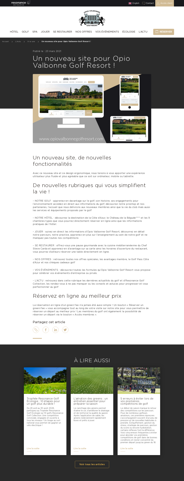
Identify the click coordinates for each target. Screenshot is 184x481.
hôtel (14, 32)
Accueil (5, 41)
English (135, 3)
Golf (25, 32)
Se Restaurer (62, 32)
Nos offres (83, 32)
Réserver (166, 32)
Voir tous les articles (92, 464)
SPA (34, 32)
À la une (31, 41)
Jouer (45, 32)
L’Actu (143, 32)
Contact (150, 3)
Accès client (166, 3)
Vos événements (107, 32)
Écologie (128, 32)
